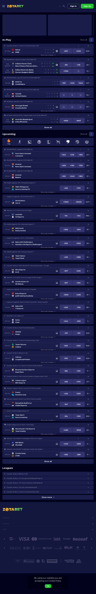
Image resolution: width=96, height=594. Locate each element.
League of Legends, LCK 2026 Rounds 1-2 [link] (20, 196)
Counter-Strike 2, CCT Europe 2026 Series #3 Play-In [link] (24, 478)
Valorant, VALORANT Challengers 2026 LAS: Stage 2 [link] (24, 438)
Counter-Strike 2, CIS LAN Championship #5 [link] (22, 487)
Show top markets (48, 55)
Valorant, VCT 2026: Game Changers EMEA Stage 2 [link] (24, 277)
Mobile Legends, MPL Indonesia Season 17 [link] (20, 224)
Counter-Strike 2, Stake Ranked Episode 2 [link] (21, 328)
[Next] (91, 539)
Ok (48, 586)
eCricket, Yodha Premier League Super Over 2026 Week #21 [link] (27, 115)
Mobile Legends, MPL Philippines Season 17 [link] (21, 183)
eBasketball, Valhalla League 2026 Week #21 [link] (21, 59)
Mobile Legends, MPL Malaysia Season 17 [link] (20, 252)
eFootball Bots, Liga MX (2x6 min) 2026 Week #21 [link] (23, 78)
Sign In (73, 6)
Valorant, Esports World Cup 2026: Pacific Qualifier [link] (24, 399)
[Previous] (4, 539)
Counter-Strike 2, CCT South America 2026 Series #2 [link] (24, 365)
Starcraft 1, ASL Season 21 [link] (15, 316)
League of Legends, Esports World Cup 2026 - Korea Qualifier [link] (27, 302)
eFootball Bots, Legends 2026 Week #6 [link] (20, 171)
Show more (48, 497)
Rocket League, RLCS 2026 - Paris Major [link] (20, 425)
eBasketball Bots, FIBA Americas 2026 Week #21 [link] (23, 89)
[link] (15, 6)
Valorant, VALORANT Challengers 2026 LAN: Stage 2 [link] (25, 449)
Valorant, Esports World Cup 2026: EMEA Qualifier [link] (24, 388)
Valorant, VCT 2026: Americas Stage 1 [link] (19, 210)
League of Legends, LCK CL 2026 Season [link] (20, 238)
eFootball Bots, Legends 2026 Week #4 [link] (20, 149)
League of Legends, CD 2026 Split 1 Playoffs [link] (21, 289)
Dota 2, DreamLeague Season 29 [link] (18, 411)
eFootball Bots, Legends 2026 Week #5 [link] (19, 160)
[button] (48, 46)
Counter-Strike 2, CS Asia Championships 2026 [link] (23, 46)
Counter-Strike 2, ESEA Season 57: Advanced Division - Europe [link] (28, 265)
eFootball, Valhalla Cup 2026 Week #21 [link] (20, 101)
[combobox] (58, 6)
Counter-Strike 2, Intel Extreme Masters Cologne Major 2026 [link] (27, 376)
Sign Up (87, 6)
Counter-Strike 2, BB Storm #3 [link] (17, 353)
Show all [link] (83, 40)
